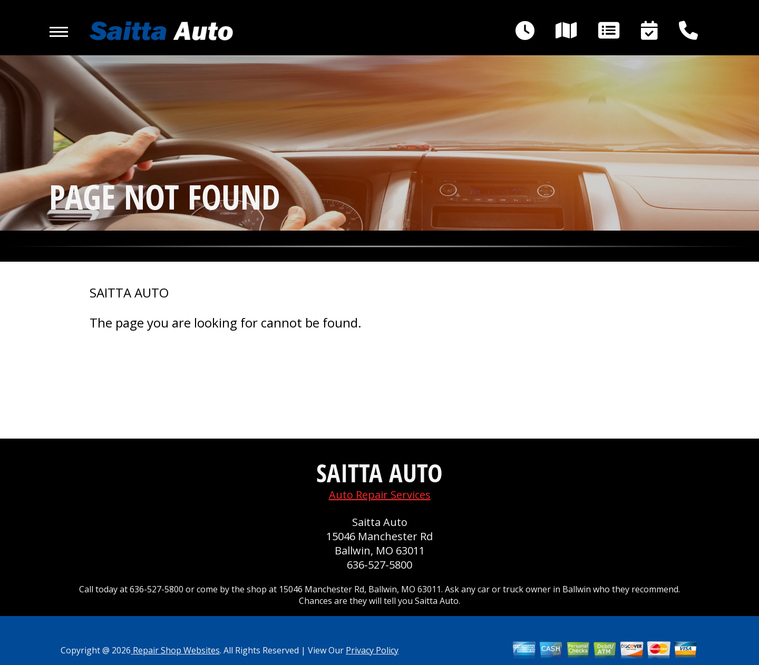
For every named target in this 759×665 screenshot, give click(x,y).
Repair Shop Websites (175, 650)
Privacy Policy (372, 650)
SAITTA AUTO (129, 292)
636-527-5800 (379, 565)
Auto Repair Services (380, 495)
